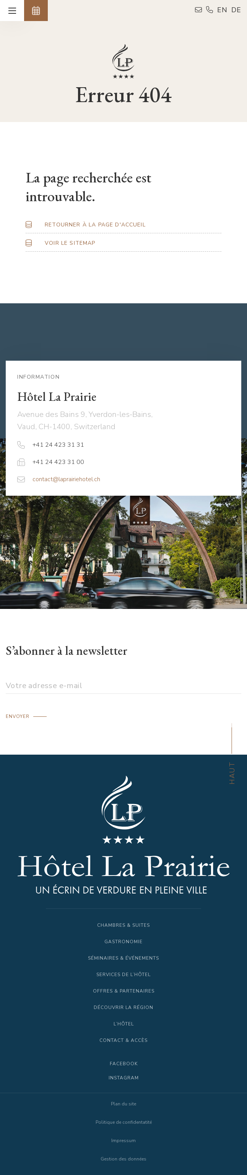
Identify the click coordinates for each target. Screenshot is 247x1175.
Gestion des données (123, 1159)
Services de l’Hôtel (123, 975)
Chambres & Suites (123, 925)
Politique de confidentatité (124, 1122)
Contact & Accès (123, 1040)
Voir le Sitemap (70, 243)
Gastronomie (123, 942)
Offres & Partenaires (123, 991)
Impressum (123, 1141)
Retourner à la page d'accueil (95, 224)
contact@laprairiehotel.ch (58, 479)
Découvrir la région (123, 1007)
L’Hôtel (124, 1024)
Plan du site (123, 1104)
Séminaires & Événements (123, 958)
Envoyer (17, 716)
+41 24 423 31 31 (50, 445)
